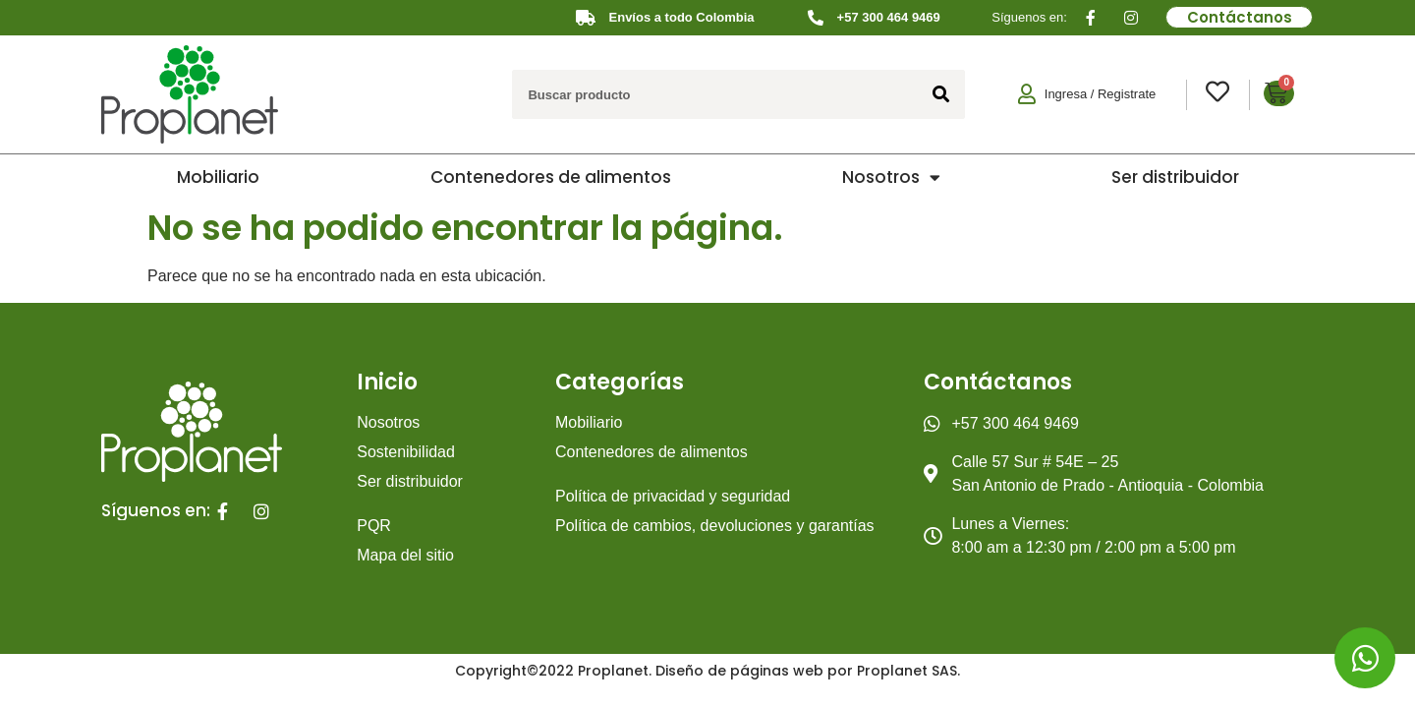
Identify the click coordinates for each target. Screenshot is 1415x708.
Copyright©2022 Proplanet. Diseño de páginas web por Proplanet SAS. (707, 670)
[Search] (940, 94)
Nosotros (891, 177)
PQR (374, 525)
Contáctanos (998, 382)
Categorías (619, 382)
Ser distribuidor (1175, 177)
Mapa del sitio (405, 555)
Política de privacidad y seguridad (672, 496)
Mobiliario (218, 177)
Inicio (387, 382)
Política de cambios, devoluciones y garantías (715, 525)
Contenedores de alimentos (550, 177)
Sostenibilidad (406, 451)
